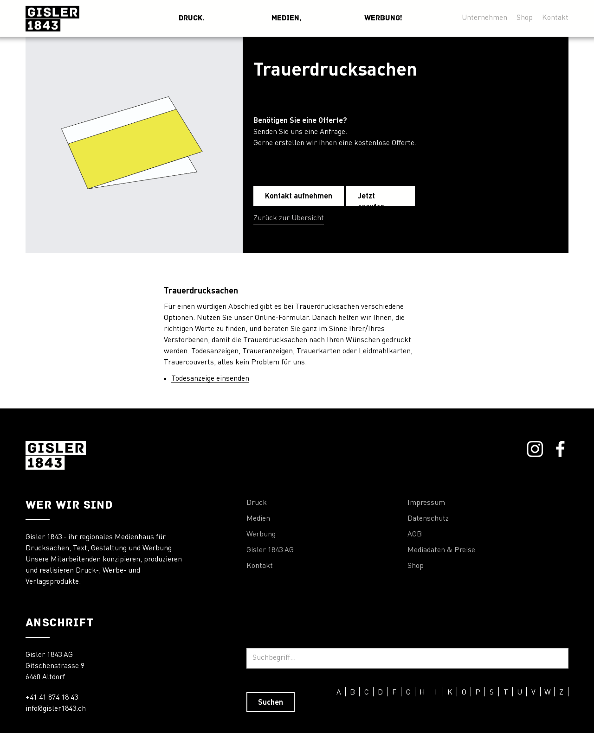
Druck (256, 503)
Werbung (261, 534)
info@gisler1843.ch (56, 709)
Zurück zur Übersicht (288, 218)
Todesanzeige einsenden (210, 378)
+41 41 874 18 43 (52, 697)
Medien (258, 519)
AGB (414, 534)
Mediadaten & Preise (441, 550)
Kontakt (259, 566)
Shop (415, 566)
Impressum (426, 503)
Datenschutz (428, 519)
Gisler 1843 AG (270, 550)
